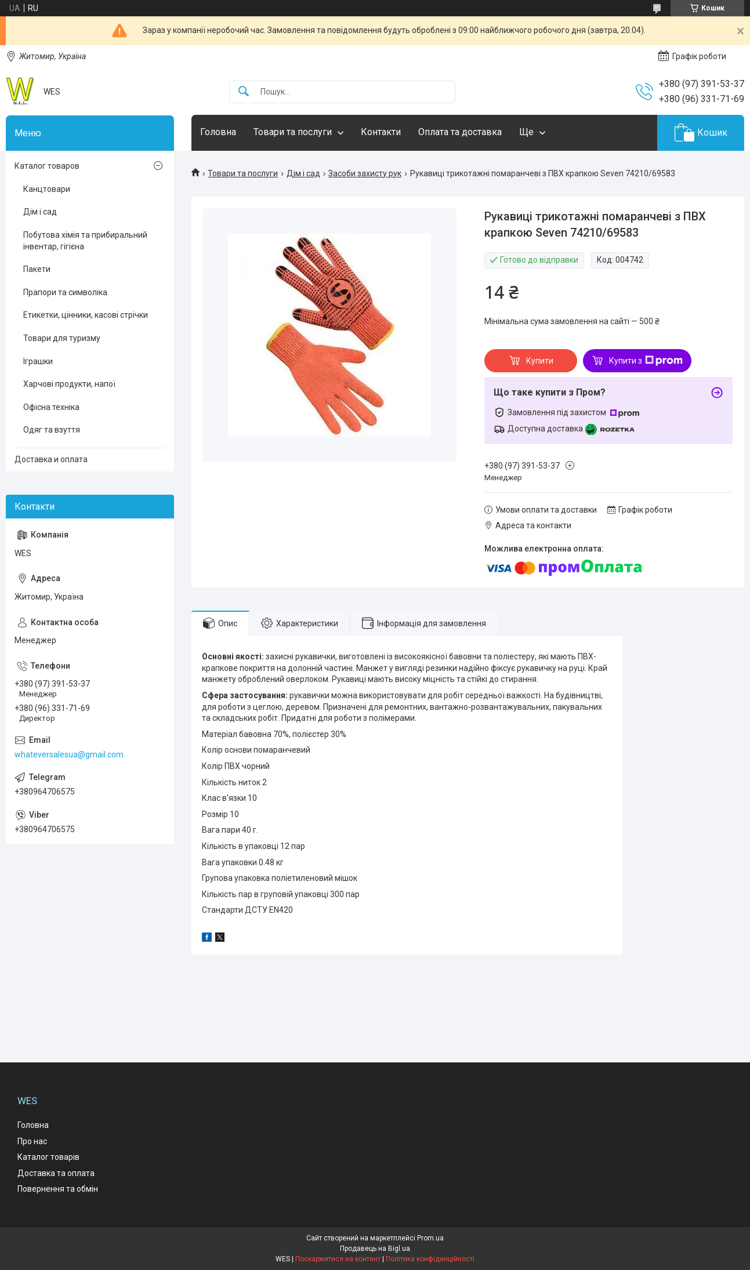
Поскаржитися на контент (338, 1259)
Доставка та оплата (56, 1173)
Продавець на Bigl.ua (375, 1248)
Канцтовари (46, 189)
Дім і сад (303, 173)
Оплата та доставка (460, 131)
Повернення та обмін (57, 1188)
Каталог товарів (48, 1157)
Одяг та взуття (51, 429)
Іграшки (38, 361)
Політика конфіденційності (430, 1259)
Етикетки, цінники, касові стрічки (85, 315)
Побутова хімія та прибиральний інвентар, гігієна (85, 240)
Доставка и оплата (51, 459)
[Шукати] (243, 92)
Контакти (381, 131)
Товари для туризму (61, 338)
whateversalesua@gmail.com (69, 754)
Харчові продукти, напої (69, 384)
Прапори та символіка (65, 292)
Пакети (36, 269)
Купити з (646, 360)
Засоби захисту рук (364, 173)
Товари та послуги (292, 131)
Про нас (32, 1141)
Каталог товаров (47, 165)
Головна (218, 131)
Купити (539, 360)
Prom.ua (430, 1238)
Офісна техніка (51, 407)
